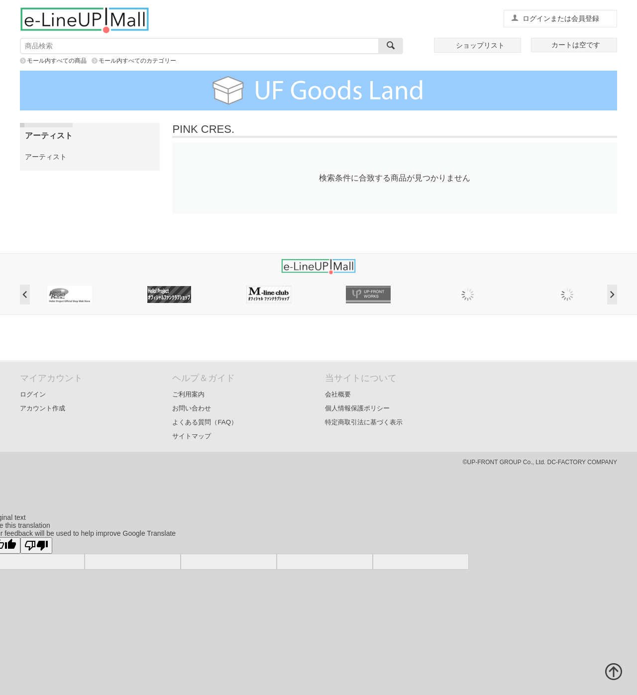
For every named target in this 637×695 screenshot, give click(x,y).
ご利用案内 (188, 394)
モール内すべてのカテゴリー (137, 60)
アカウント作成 (42, 408)
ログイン (33, 394)
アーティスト (46, 157)
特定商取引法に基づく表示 (364, 422)
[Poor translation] (36, 545)
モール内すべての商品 (57, 60)
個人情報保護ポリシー (357, 408)
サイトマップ (191, 436)
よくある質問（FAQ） (204, 422)
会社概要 (338, 394)
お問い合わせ (191, 408)
